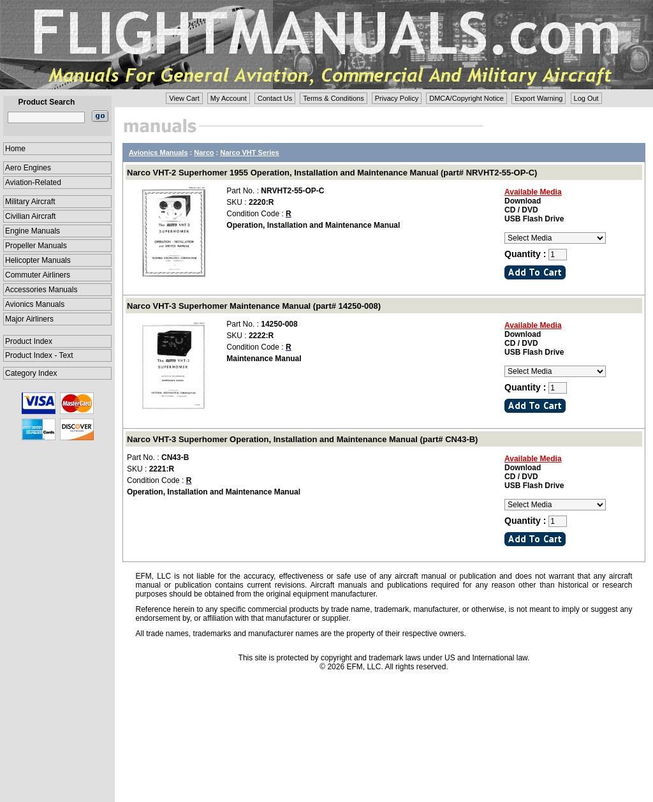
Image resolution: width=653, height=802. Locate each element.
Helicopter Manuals (38, 260)
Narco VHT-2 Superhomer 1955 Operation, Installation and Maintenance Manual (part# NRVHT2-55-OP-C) (332, 172)
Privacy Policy (396, 98)
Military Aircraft (30, 201)
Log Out (586, 98)
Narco (204, 152)
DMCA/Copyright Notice (466, 98)
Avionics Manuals (34, 304)
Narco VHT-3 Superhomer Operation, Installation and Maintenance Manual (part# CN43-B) (302, 439)
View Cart (184, 98)
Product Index (28, 341)
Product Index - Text (39, 355)
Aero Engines (28, 167)
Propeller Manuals (36, 245)
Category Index (31, 373)
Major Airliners (29, 319)
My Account (228, 98)
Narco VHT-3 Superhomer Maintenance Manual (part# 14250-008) (254, 306)
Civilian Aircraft (30, 216)
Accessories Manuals (41, 289)
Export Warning (538, 98)
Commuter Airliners (37, 275)
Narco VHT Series (249, 152)
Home (15, 148)
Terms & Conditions (333, 98)
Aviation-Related (33, 182)
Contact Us (275, 98)
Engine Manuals (32, 230)
